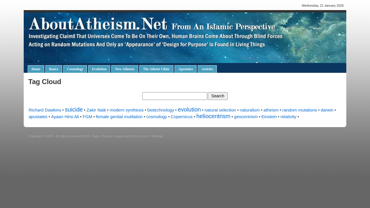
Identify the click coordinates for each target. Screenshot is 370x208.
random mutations (299, 109)
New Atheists (124, 69)
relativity (288, 116)
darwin (327, 109)
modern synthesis (127, 109)
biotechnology (160, 109)
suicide (74, 109)
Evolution (99, 69)
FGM (87, 116)
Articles (207, 69)
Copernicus (182, 116)
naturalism (250, 109)
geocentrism (246, 116)
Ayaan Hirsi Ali (65, 116)
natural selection (220, 109)
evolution (189, 109)
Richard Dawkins (45, 109)
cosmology (156, 116)
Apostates (185, 69)
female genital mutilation (119, 116)
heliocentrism (213, 116)
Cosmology (75, 69)
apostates (38, 116)
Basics (53, 69)
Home (36, 69)
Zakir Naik (96, 109)
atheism (271, 109)
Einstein (269, 116)
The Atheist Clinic (156, 69)
